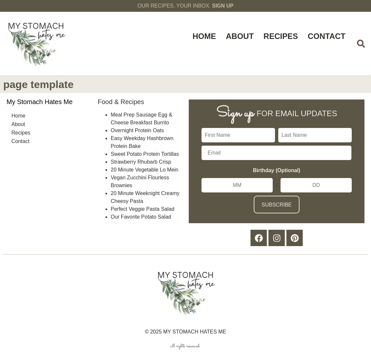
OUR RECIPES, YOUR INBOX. (185, 6)
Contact (327, 36)
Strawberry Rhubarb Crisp (141, 162)
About (240, 36)
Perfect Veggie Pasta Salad (142, 209)
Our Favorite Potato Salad (141, 217)
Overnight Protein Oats (137, 130)
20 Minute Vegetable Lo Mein (144, 169)
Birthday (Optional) (276, 170)
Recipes (281, 36)
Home (204, 36)
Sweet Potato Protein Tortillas (145, 154)
